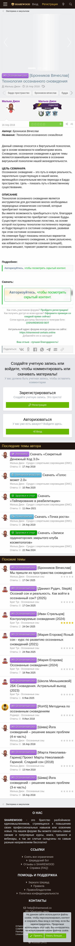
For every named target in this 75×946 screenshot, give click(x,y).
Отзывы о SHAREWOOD (37, 864)
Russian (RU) (37, 942)
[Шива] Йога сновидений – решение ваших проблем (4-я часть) (39, 731)
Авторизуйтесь (13, 268)
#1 (72, 124)
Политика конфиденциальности (38, 893)
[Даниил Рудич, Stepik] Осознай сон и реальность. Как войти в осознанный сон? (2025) (41, 593)
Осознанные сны (35, 576)
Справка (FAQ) (37, 867)
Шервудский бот (37, 860)
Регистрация (39, 404)
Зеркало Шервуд (37, 882)
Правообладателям (37, 889)
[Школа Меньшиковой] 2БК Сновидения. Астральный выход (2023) (40, 685)
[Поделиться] (66, 124)
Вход (39, 431)
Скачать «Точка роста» (52, 517)
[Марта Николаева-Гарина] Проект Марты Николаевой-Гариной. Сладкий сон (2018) (38, 757)
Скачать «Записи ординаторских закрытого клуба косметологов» (37, 537)
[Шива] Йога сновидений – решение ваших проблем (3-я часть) (39, 782)
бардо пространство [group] (18, 93)
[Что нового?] (63, 4)
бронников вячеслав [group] (45, 93)
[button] (71, 93)
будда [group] (65, 93)
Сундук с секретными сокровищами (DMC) (49, 463)
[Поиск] (70, 4)
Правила (37, 885)
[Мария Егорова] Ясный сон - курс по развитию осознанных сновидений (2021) (41, 639)
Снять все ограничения (37, 856)
